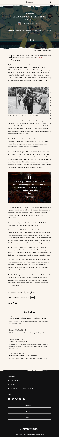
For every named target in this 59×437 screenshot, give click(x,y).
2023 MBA (41, 58)
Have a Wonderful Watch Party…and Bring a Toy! (27, 318)
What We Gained (29, 13)
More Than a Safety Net (18, 342)
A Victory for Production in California (23, 355)
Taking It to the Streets (18, 330)
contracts (16, 297)
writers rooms (25, 297)
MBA (32, 297)
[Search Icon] (50, 2)
